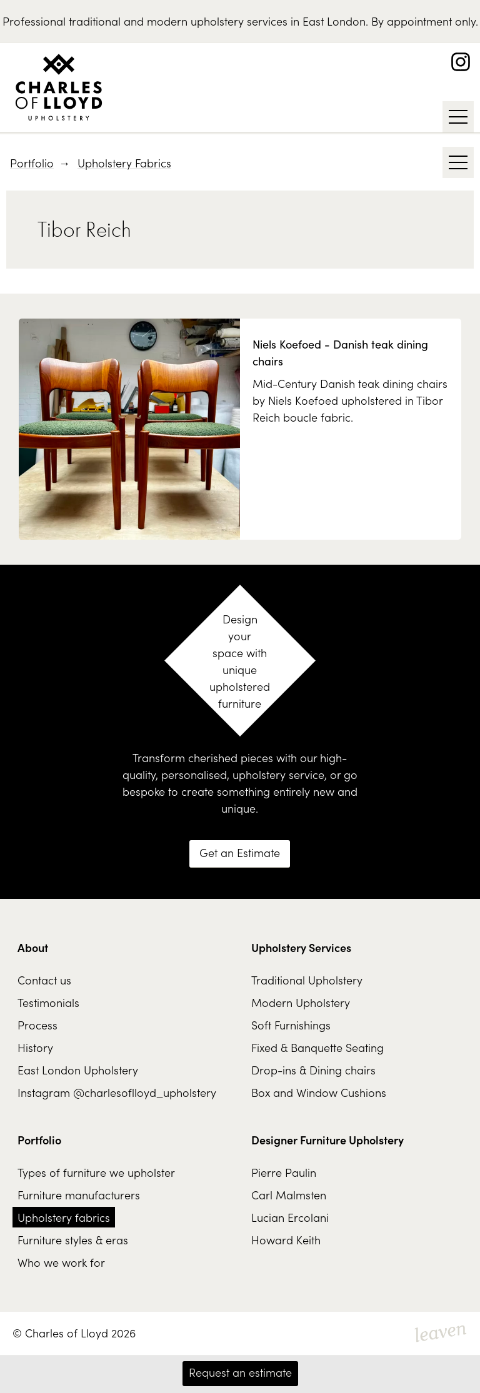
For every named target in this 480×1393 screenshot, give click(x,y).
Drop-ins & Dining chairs (313, 1070)
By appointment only (423, 21)
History (35, 1047)
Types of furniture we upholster (96, 1172)
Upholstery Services (301, 947)
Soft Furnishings (291, 1025)
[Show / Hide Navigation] (458, 116)
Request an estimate (240, 1372)
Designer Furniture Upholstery (327, 1140)
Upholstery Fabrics (124, 163)
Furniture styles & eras (73, 1239)
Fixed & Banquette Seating (317, 1047)
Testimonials (48, 1002)
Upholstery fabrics (64, 1217)
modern (167, 21)
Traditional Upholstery (306, 980)
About (33, 947)
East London (334, 21)
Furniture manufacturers (79, 1194)
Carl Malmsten (288, 1194)
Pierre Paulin (283, 1172)
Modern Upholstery (300, 1002)
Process (38, 1025)
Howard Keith (286, 1239)
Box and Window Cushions (318, 1092)
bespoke (143, 791)
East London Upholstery (78, 1070)
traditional (95, 21)
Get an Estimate (239, 852)
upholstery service (278, 774)
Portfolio (32, 163)
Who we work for (61, 1262)
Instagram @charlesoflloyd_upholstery (117, 1092)
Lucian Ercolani (290, 1217)
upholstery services (239, 21)
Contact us (44, 980)
